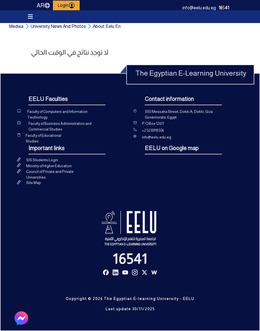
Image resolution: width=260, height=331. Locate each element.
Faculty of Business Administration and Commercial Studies (60, 126)
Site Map (33, 183)
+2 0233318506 (153, 130)
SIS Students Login (42, 160)
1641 (224, 7)
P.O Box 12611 (153, 123)
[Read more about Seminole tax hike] (106, 272)
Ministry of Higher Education (49, 166)
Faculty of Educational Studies (43, 138)
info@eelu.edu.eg (199, 7)
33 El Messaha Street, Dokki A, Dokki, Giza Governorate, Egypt (179, 114)
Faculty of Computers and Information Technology (57, 114)
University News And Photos (58, 26)
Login (66, 5)
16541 (130, 259)
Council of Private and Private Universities (50, 174)
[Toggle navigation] (30, 17)
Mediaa (16, 26)
